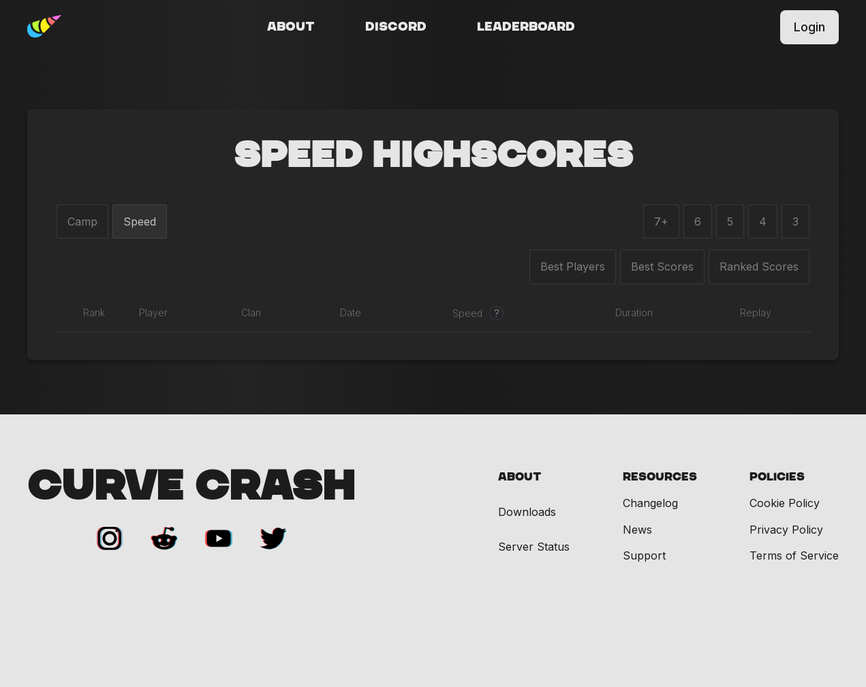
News (637, 529)
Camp (82, 221)
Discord (396, 27)
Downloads (527, 512)
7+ (661, 221)
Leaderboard (526, 27)
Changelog (650, 503)
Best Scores (662, 266)
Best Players (572, 266)
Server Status (534, 546)
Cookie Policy (784, 503)
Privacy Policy (786, 529)
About (291, 27)
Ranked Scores (759, 266)
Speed (139, 221)
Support (644, 555)
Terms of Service (794, 555)
